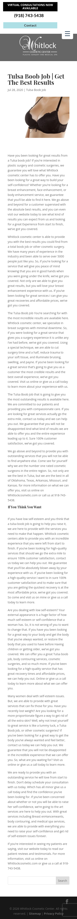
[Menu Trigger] (67, 33)
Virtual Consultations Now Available (30, 6)
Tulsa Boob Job (36, 90)
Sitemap (35, 914)
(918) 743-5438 (29, 15)
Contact (30, 25)
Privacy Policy (54, 914)
